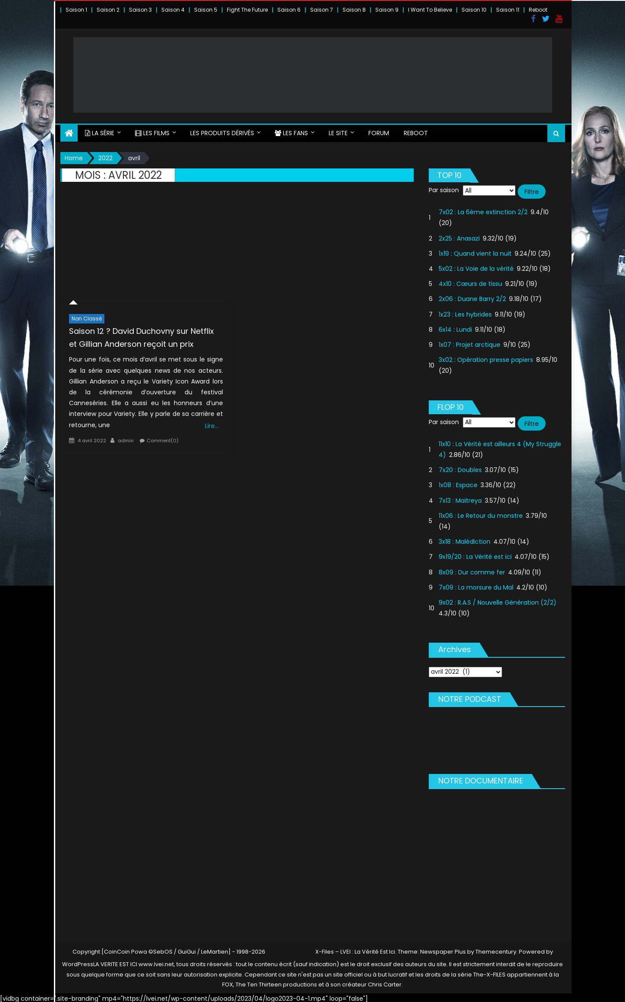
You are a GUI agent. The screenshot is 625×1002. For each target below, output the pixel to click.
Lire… (212, 423)
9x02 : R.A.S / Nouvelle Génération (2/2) (497, 600)
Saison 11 (507, 9)
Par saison (444, 188)
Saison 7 (321, 9)
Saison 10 (474, 9)
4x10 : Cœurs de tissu (470, 282)
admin (126, 438)
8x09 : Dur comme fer (472, 570)
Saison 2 (108, 9)
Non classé (87, 316)
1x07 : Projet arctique (469, 342)
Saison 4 (173, 9)
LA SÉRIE (99, 131)
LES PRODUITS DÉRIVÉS (222, 131)
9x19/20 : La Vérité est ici (475, 555)
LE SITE (338, 131)
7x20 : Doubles (460, 468)
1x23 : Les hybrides (465, 312)
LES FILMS (152, 131)
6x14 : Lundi (455, 327)
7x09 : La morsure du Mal (476, 585)
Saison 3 (140, 9)
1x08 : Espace (458, 483)
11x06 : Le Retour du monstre (481, 513)
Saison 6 (289, 9)
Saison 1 (76, 9)
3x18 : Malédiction (464, 540)
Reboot (538, 9)
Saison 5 (205, 9)
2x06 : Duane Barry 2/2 (472, 297)
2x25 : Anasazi (459, 236)
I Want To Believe (430, 9)
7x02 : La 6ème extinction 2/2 (483, 210)
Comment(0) (163, 438)
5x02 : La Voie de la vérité (476, 266)
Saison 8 (354, 9)
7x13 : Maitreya (460, 498)
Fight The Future (247, 9)
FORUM (378, 131)
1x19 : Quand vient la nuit (475, 251)
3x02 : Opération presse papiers (486, 357)
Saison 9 (387, 9)
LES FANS (291, 131)
